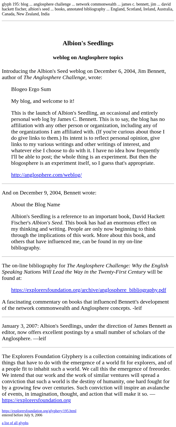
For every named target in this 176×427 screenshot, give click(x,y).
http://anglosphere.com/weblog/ (46, 175)
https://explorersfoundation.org (36, 400)
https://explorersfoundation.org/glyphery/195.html (39, 411)
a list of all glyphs (15, 423)
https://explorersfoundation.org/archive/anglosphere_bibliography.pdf (88, 290)
